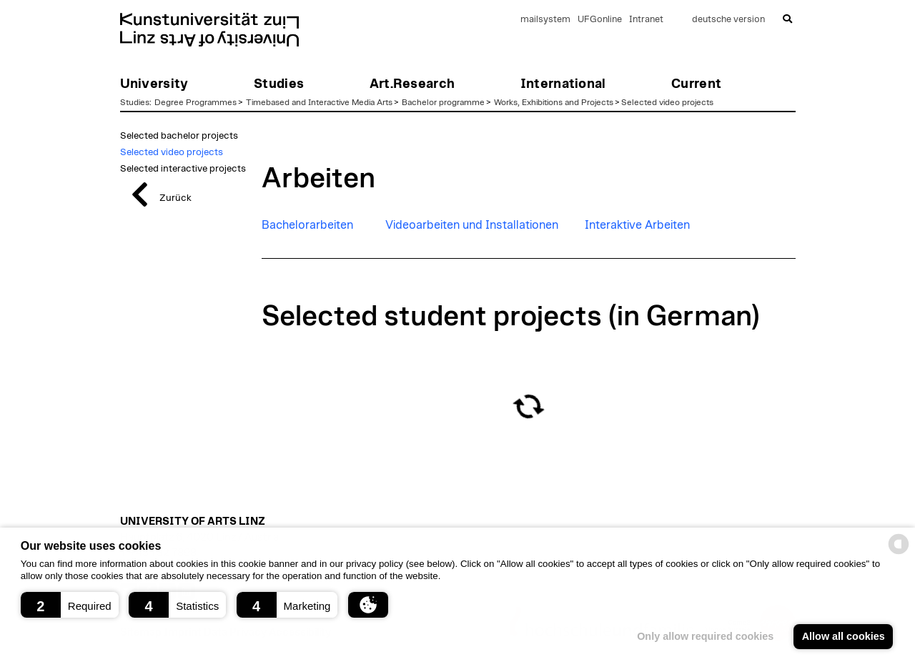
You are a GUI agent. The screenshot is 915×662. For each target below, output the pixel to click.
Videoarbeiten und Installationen (471, 225)
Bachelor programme (443, 102)
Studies (134, 102)
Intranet (646, 19)
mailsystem (545, 19)
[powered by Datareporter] (898, 553)
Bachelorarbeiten (307, 225)
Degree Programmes (195, 102)
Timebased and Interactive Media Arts (319, 102)
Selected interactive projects (183, 169)
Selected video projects (667, 102)
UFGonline (600, 19)
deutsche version (728, 19)
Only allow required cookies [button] (705, 636)
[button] (70, 605)
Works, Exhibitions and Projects (553, 102)
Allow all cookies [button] (843, 636)
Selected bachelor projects (179, 136)
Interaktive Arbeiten (637, 225)
